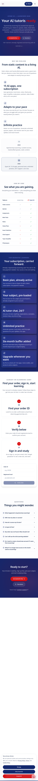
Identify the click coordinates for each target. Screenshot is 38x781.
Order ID (6, 467)
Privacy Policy (21, 761)
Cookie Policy (6, 763)
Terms (27, 761)
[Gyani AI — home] (3, 4)
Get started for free (14, 38)
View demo (26, 38)
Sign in (28, 4)
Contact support (22, 590)
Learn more (19, 46)
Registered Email (8, 474)
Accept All (19, 776)
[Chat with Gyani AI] (34, 777)
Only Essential (19, 772)
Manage (19, 767)
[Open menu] (35, 4)
